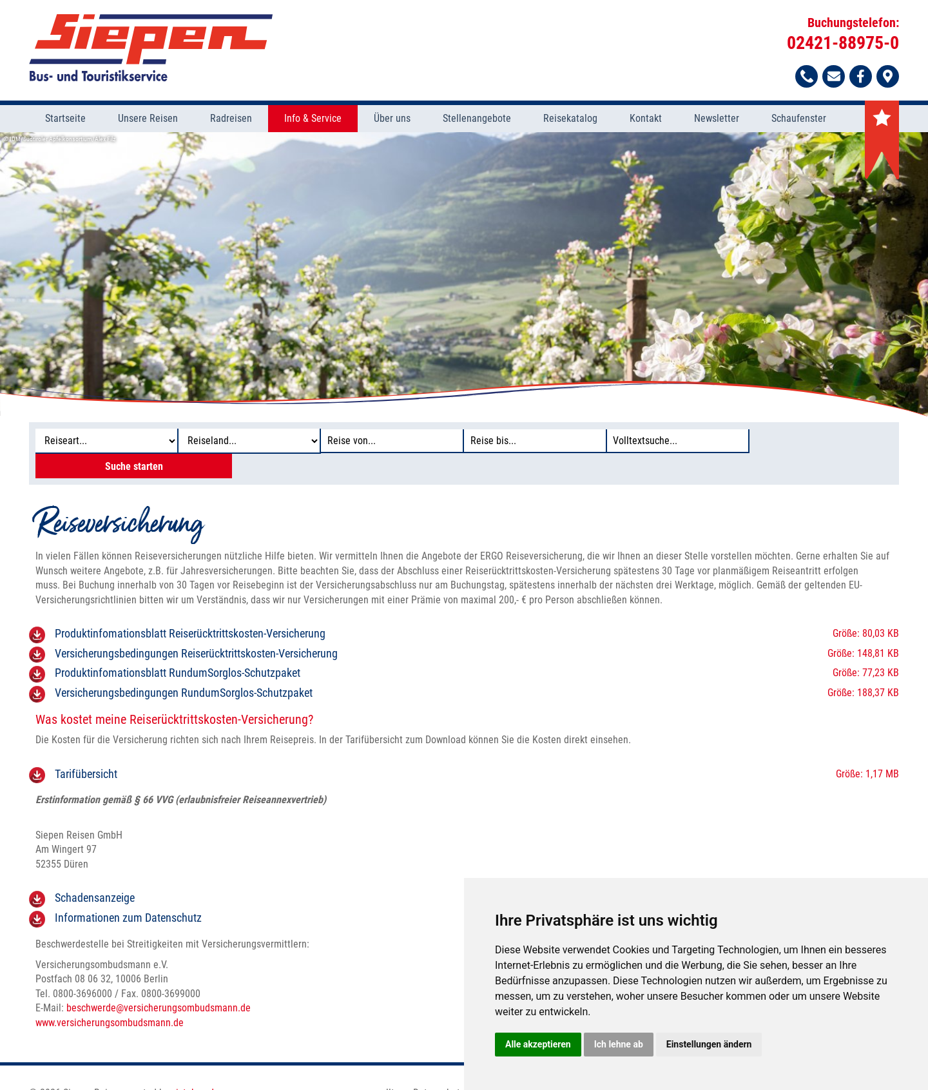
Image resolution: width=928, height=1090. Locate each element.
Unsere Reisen (148, 119)
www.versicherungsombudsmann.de (109, 999)
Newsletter (716, 119)
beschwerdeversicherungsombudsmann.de (158, 984)
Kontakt (646, 119)
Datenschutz (439, 1070)
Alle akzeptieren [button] (538, 1044)
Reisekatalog (570, 119)
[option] (464, 274)
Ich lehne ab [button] (618, 1044)
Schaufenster (798, 119)
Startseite (65, 119)
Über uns (392, 119)
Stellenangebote (477, 119)
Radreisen (231, 119)
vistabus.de (195, 1070)
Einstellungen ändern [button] (709, 1044)
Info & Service (313, 119)
